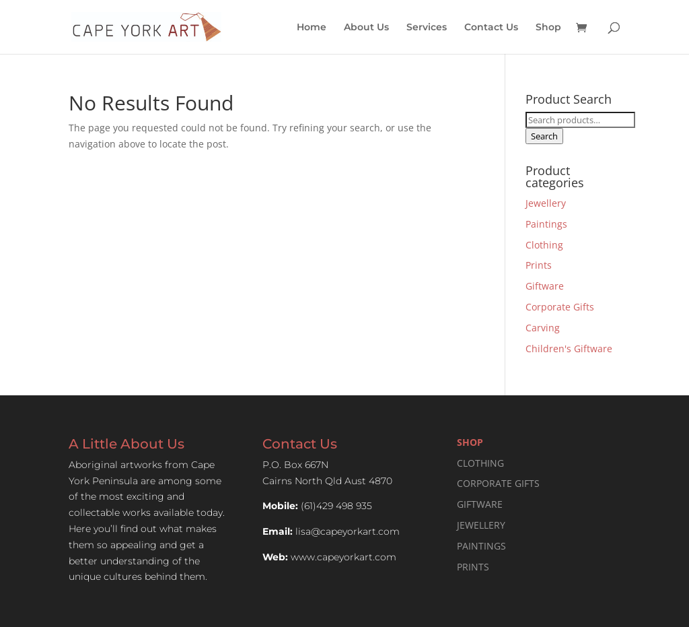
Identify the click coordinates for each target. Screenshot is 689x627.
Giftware (544, 285)
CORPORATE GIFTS (498, 483)
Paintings (546, 224)
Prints (538, 265)
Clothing (544, 244)
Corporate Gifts (559, 306)
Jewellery (545, 203)
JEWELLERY (481, 525)
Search (544, 136)
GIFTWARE (480, 504)
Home (311, 27)
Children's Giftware (568, 348)
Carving (542, 327)
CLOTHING (480, 463)
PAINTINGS (481, 545)
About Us (366, 27)
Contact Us (491, 27)
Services (426, 27)
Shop (548, 27)
